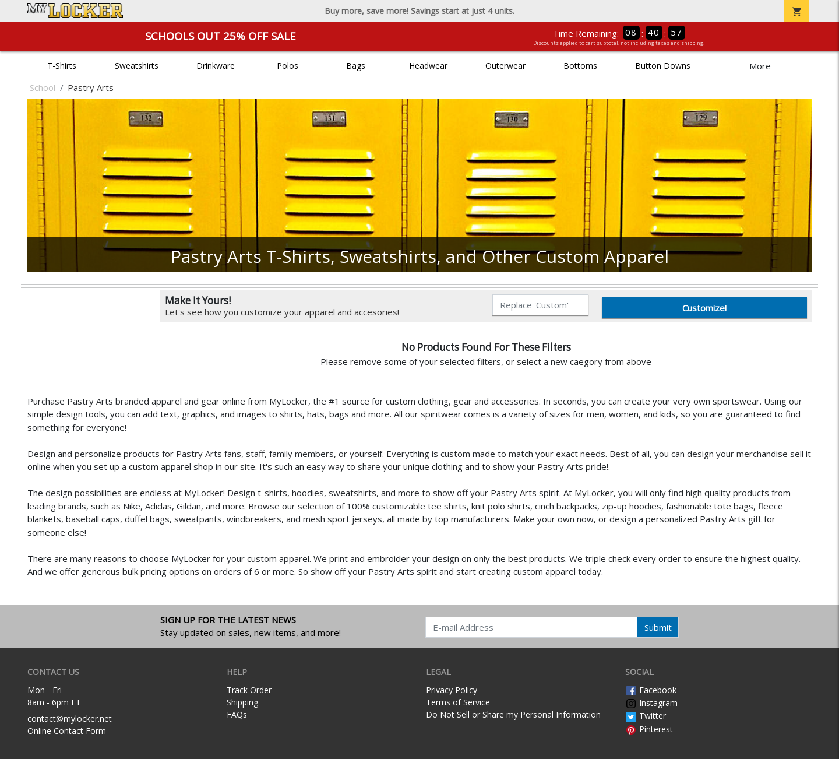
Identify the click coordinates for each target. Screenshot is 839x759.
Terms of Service (458, 702)
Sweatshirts (136, 65)
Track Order (249, 689)
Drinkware (215, 65)
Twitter (645, 715)
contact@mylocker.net (69, 718)
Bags (355, 65)
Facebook (650, 689)
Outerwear (505, 65)
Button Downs (662, 65)
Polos (287, 65)
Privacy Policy (451, 689)
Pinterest (649, 729)
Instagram (651, 702)
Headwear (428, 65)
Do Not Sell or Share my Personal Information (513, 714)
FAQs (237, 714)
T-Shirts (61, 65)
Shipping (242, 702)
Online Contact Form (66, 730)
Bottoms (580, 65)
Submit (658, 627)
